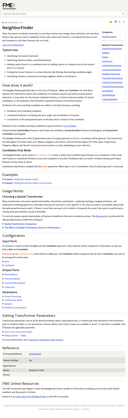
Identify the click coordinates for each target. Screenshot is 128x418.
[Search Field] (64, 14)
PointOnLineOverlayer (112, 82)
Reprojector (101, 216)
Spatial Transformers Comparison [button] (19, 223)
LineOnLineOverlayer (111, 69)
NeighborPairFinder (111, 73)
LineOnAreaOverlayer (112, 65)
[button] (123, 14)
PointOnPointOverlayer (113, 86)
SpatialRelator (108, 95)
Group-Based (35, 353)
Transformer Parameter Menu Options (45, 339)
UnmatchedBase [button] (11, 278)
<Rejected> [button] (8, 287)
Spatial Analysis (109, 36)
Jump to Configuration (13, 45)
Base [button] (5, 261)
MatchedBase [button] (9, 274)
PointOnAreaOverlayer (112, 78)
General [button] (7, 303)
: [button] (13, 22)
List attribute (70, 125)
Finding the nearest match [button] (20, 179)
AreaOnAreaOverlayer (112, 48)
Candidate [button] (8, 265)
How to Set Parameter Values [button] (17, 331)
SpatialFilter (107, 90)
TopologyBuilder (110, 99)
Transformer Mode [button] (12, 300)
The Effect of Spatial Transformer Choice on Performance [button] (31, 227)
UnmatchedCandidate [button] (13, 282)
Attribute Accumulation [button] (14, 307)
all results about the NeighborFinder (29, 396)
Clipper (105, 57)
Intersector (107, 61)
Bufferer (106, 52)
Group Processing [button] (11, 296)
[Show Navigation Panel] (124, 6)
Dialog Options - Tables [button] (14, 335)
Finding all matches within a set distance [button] (27, 183)
